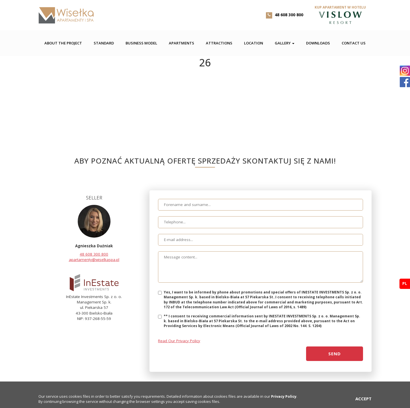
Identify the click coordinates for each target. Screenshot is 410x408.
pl (404, 283)
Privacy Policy (283, 396)
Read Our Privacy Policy (179, 340)
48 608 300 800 (289, 14)
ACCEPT (363, 398)
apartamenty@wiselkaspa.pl (94, 259)
